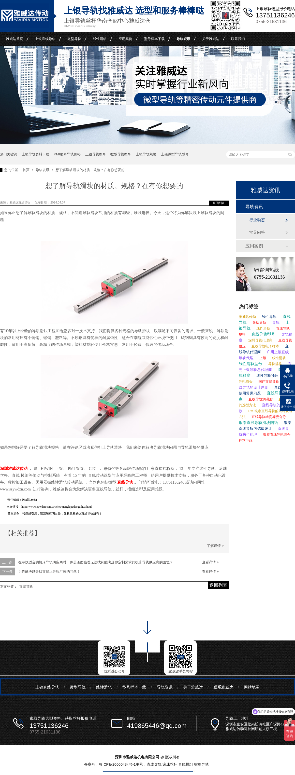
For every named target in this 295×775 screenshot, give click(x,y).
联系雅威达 (223, 687)
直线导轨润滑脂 (260, 399)
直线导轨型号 (263, 334)
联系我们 (238, 39)
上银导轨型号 (95, 154)
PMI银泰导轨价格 (67, 154)
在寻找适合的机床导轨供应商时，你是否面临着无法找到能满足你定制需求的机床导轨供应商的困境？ (95, 562)
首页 (26, 170)
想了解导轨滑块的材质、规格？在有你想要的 (90, 170)
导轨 (275, 322)
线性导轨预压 (267, 375)
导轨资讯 (183, 39)
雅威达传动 (247, 317)
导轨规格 (274, 364)
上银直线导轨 (45, 39)
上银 (262, 358)
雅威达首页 (14, 39)
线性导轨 (269, 316)
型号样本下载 (154, 39)
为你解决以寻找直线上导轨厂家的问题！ (49, 571)
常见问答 (257, 232)
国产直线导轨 (268, 381)
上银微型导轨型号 (175, 154)
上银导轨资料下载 (35, 154)
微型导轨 (74, 39)
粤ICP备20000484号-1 (117, 764)
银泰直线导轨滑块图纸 (258, 423)
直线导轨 (26, 586)
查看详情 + (210, 562)
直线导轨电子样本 (265, 346)
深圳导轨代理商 (259, 340)
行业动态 (257, 220)
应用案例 (125, 39)
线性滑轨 (100, 39)
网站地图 (252, 687)
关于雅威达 (210, 39)
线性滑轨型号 (250, 364)
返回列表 (219, 203)
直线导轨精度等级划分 (268, 417)
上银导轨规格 (146, 154)
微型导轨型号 (120, 154)
